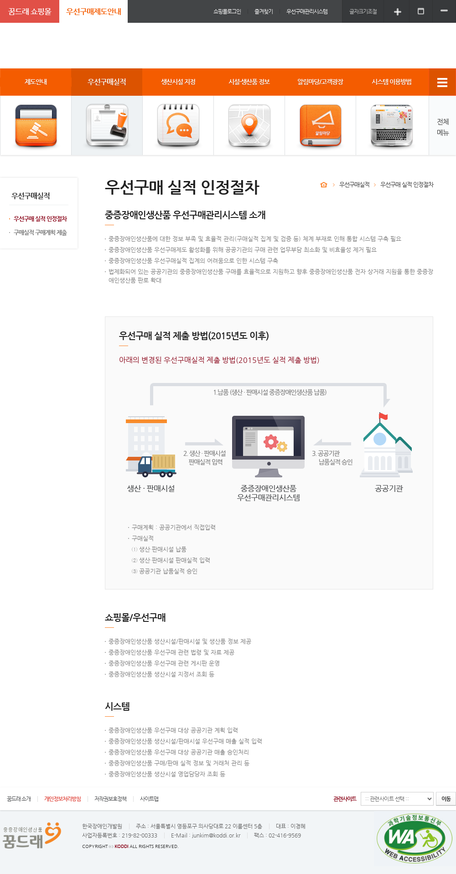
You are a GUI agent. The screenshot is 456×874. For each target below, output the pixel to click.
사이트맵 (149, 799)
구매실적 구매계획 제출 (40, 232)
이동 (446, 799)
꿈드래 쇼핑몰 (29, 11)
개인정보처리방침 (62, 799)
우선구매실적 (354, 184)
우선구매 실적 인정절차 (40, 218)
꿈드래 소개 (19, 799)
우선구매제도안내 (93, 11)
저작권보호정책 (110, 799)
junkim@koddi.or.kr (216, 835)
